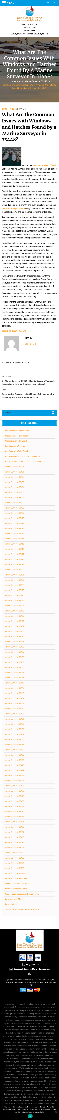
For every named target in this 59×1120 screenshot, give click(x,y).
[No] (55, 1112)
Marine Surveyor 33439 (14, 662)
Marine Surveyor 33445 (14, 672)
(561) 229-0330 (29, 24)
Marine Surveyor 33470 (14, 765)
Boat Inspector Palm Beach (16, 436)
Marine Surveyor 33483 (14, 816)
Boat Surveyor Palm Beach (16, 441)
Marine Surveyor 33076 (14, 467)
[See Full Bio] (37, 344)
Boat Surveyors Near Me (15, 446)
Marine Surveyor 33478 (14, 796)
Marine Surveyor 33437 (14, 652)
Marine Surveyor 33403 (14, 482)
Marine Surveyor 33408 (14, 508)
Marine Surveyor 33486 (14, 827)
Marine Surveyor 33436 (14, 647)
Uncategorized (11, 904)
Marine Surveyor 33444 (14, 667)
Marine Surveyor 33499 (14, 863)
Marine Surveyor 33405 (14, 492)
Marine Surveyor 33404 (14, 487)
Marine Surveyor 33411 (14, 523)
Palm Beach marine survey (16, 889)
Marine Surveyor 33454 (14, 698)
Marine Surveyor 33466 (14, 744)
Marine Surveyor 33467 (14, 750)
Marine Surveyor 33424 (14, 585)
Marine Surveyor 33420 (14, 570)
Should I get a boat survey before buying (22, 894)
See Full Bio (30, 343)
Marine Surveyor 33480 (14, 801)
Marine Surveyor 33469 (14, 760)
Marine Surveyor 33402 (14, 477)
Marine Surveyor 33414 (14, 539)
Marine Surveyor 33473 (14, 775)
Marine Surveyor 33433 (14, 631)
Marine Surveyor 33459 (14, 708)
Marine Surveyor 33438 (14, 657)
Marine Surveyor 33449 (14, 693)
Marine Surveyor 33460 (14, 714)
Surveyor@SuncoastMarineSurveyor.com (29, 34)
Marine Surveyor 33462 (14, 724)
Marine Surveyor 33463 (14, 729)
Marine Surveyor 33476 (14, 786)
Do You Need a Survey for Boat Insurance (22, 456)
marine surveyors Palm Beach (17, 883)
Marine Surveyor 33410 (14, 518)
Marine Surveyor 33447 (14, 683)
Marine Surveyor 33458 (14, 703)
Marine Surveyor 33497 (14, 853)
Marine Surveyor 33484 (14, 822)
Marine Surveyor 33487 (14, 832)
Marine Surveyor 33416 (14, 549)
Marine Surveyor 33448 (36, 81)
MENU (10, 2)
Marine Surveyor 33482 (14, 811)
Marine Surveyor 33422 (14, 580)
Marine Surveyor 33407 (14, 503)
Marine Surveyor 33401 (14, 472)
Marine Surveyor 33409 (14, 513)
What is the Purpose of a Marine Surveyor (22, 909)
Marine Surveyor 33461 (14, 719)
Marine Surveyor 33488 (14, 837)
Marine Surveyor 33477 (14, 791)
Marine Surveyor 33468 (14, 755)
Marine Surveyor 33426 (14, 595)
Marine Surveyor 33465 (14, 739)
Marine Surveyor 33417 (14, 554)
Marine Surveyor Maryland (16, 873)
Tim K (23, 109)
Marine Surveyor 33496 (14, 847)
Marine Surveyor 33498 (14, 858)
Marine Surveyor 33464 (14, 734)
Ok (30, 1116)
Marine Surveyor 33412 (14, 528)
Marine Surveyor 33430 (14, 616)
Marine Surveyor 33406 (14, 497)
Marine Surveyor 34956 (14, 868)
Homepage (15, 81)
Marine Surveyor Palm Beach (17, 878)
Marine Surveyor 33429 (14, 611)
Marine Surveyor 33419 (14, 564)
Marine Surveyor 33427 (14, 600)
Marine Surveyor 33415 (14, 544)
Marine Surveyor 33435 (14, 642)
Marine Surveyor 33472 (14, 770)
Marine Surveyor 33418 (14, 559)
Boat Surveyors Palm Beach (16, 451)
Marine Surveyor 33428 (14, 606)
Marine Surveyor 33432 (14, 626)
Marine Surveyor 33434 (14, 636)
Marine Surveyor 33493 (14, 842)
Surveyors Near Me (13, 899)
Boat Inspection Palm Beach (17, 431)
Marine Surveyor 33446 (14, 678)
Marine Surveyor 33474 (14, 780)
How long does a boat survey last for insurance (25, 461)
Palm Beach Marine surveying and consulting (30, 980)
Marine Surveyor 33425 (14, 590)
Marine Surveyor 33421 (14, 575)
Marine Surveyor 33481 (14, 806)
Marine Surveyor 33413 (14, 534)
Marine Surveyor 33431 (14, 621)
